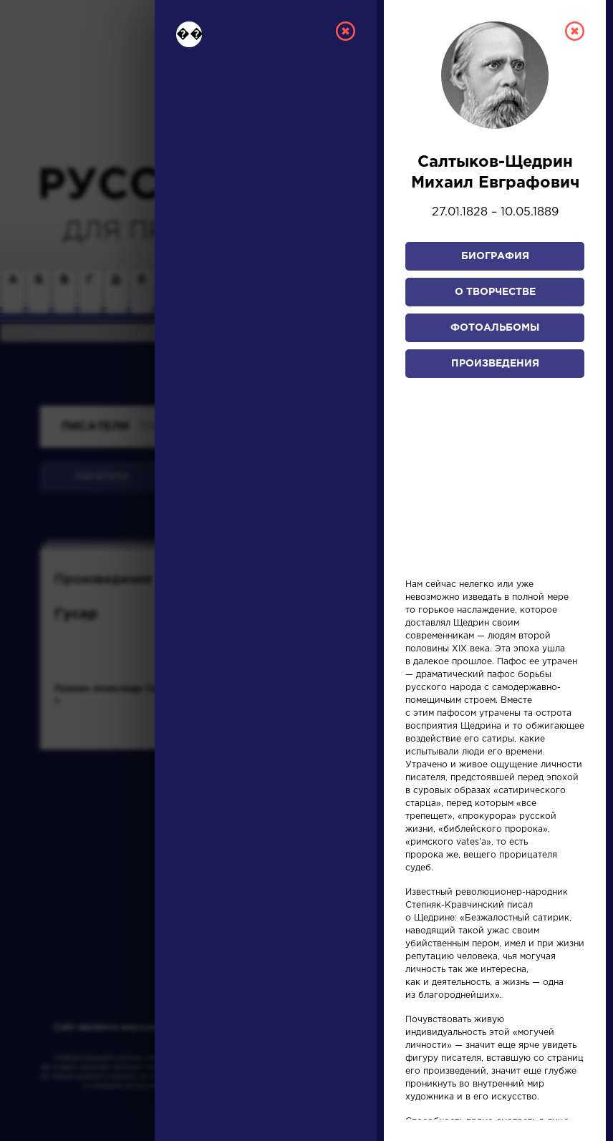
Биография (495, 256)
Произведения (495, 363)
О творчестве (495, 292)
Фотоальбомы (494, 328)
